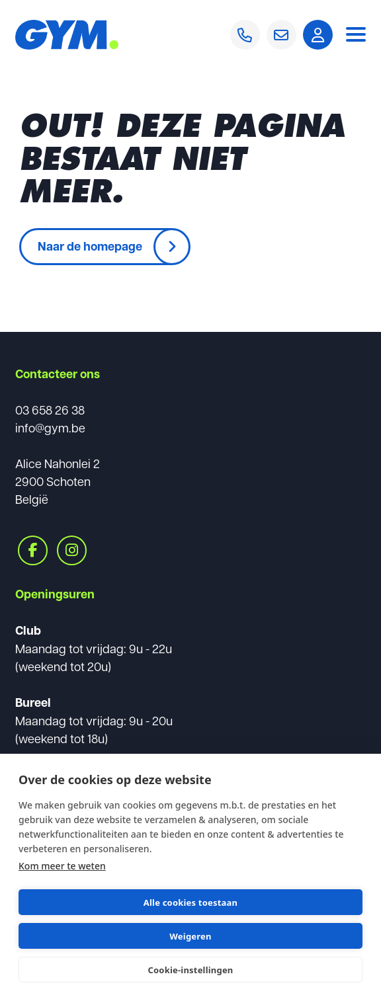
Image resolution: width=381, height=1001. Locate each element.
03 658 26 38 (50, 409)
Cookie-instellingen (190, 970)
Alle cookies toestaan (190, 902)
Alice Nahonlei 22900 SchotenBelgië (57, 481)
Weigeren (190, 936)
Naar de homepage (90, 246)
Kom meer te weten (62, 866)
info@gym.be (50, 427)
